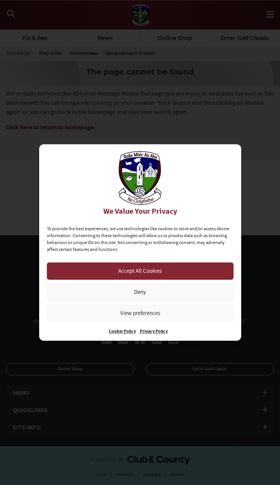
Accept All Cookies (140, 270)
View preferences (140, 313)
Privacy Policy (154, 331)
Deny (140, 291)
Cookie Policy (122, 331)
